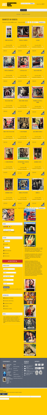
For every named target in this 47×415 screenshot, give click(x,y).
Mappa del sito (16, 374)
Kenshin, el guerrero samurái (10, 378)
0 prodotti (6, 244)
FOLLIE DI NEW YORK (38, 70)
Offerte (14, 364)
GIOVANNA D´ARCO (37, 162)
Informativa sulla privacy (17, 378)
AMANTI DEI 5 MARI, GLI (9, 365)
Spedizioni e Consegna (8, 298)
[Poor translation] (5, 394)
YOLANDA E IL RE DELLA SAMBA (37, 101)
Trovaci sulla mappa (29, 368)
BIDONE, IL (38, 192)
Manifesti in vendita (26, 14)
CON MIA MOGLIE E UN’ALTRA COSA (23, 162)
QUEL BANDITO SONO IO (37, 131)
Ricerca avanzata (7, 250)
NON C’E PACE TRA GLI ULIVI (9, 131)
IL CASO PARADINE (23, 131)
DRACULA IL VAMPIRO (23, 40)
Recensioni (6, 253)
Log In (14, 372)
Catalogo (18, 14)
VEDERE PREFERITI (12, 261)
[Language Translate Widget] (8, 230)
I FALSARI (37, 40)
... (23, 42)
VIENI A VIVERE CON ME (23, 101)
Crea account (6, 255)
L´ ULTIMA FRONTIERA (9, 162)
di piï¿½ (10, 375)
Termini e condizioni (16, 376)
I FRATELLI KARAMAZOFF (8, 70)
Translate (12, 231)
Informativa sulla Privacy (8, 300)
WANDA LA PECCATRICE (23, 192)
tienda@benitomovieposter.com (31, 371)
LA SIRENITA (9, 372)
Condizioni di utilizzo (8, 303)
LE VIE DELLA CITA (23, 70)
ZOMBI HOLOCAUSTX (9, 40)
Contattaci (6, 306)
